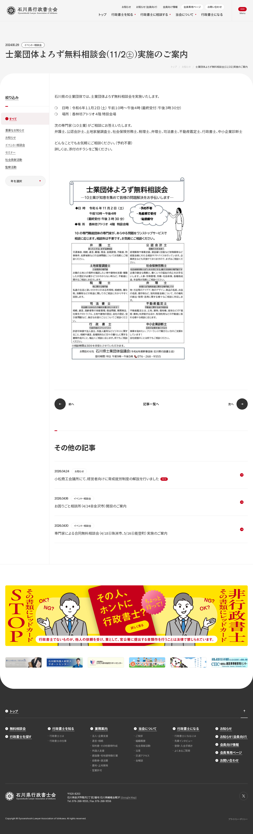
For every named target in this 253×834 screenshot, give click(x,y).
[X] (243, 796)
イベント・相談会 (33, 45)
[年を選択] (25, 181)
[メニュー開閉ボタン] (242, 10)
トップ (174, 66)
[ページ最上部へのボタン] (244, 711)
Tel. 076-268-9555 (77, 801)
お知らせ (186, 66)
